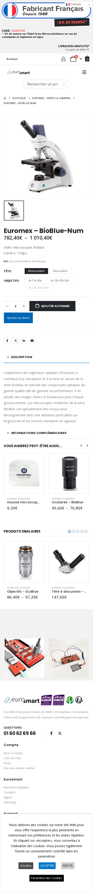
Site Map (10, 802)
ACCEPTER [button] (47, 866)
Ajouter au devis (18, 318)
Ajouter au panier (55, 306)
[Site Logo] (18, 72)
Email (32, 340)
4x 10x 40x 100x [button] (38, 288)
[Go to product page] (24, 473)
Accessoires (24, 498)
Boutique (12, 59)
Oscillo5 (10, 792)
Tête (7, 271)
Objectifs (11, 281)
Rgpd (8, 797)
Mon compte (13, 753)
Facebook (7, 340)
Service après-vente (19, 768)
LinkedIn (24, 340)
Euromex (12, 498)
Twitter (15, 340)
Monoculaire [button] (36, 271)
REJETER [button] (68, 866)
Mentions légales (16, 787)
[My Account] (63, 59)
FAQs (7, 763)
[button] (84, 72)
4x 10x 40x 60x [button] (59, 280)
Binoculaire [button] (60, 271)
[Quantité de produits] (15, 306)
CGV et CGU (12, 758)
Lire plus (25, 866)
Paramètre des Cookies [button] (46, 878)
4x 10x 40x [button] (35, 280)
